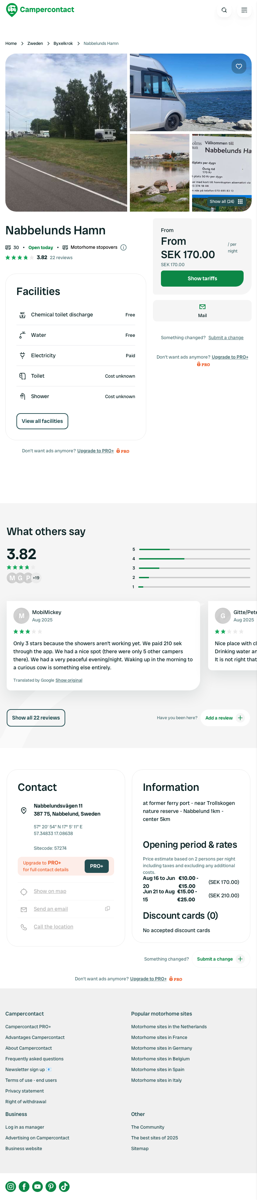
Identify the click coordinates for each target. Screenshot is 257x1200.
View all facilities (42, 421)
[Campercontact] (40, 10)
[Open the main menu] (244, 10)
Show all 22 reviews (36, 717)
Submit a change (226, 337)
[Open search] (224, 10)
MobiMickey (46, 612)
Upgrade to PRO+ (95, 451)
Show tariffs (202, 278)
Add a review (225, 718)
